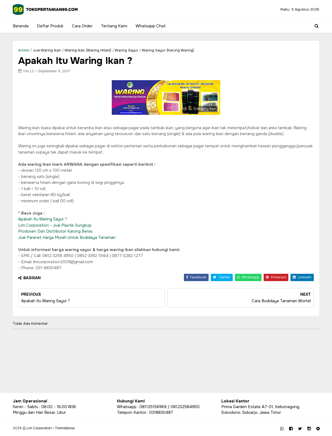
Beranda (20, 26)
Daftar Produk (50, 26)
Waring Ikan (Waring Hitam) (88, 50)
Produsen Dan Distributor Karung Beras (55, 231)
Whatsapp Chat (151, 26)
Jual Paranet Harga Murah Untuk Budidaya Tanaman (67, 237)
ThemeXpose (65, 428)
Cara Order (82, 26)
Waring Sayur (126, 50)
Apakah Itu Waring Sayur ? (42, 219)
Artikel (23, 50)
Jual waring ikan (47, 50)
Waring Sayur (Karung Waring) (168, 50)
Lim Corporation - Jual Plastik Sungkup (54, 225)
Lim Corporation (39, 428)
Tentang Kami (114, 26)
